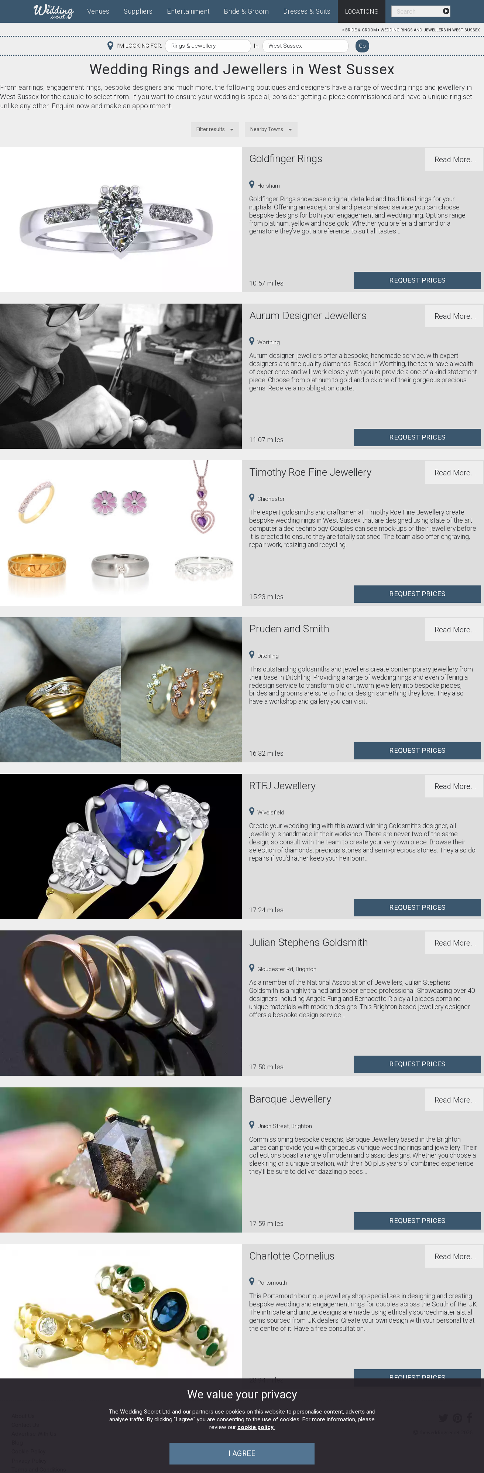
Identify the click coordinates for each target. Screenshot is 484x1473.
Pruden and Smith (289, 629)
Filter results (210, 129)
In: (257, 45)
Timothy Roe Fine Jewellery (310, 472)
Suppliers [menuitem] (138, 11)
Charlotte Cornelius (291, 1256)
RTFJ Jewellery (282, 786)
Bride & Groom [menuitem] (246, 11)
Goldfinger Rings (285, 159)
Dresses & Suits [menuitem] (306, 11)
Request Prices (417, 280)
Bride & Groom (361, 30)
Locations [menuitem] (361, 11)
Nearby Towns (266, 129)
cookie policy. (256, 1427)
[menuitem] (57, 10)
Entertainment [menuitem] (188, 11)
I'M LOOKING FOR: (139, 45)
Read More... (455, 159)
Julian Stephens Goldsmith (308, 942)
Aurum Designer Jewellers (308, 316)
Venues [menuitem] (98, 11)
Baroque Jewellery (290, 1099)
